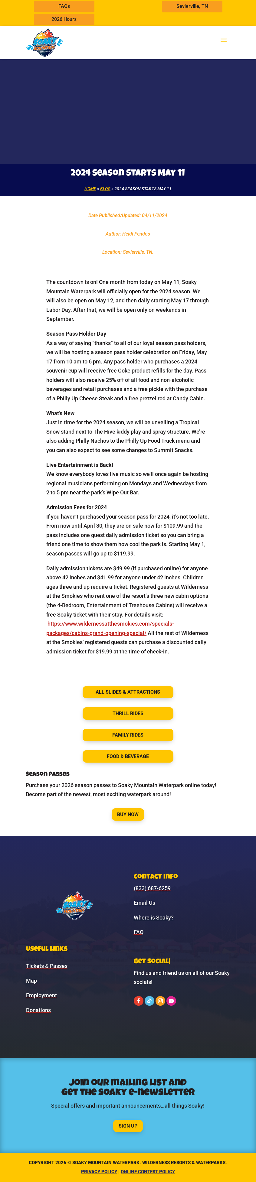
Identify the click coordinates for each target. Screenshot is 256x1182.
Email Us (144, 903)
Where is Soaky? (154, 917)
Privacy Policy (99, 1171)
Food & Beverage (128, 756)
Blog (105, 188)
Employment (41, 995)
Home (90, 188)
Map (31, 981)
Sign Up (128, 1126)
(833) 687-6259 (152, 888)
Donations (38, 1010)
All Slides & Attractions (128, 692)
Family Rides (127, 735)
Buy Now (128, 814)
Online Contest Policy (148, 1171)
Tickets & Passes (46, 966)
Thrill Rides (128, 713)
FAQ (138, 932)
